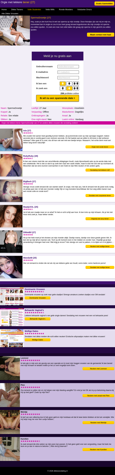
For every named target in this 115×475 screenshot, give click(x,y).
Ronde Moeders (66, 9)
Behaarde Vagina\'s (37, 319)
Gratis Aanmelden (104, 3)
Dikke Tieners (17, 9)
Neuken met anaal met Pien (98, 396)
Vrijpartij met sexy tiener (100, 219)
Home (4, 9)
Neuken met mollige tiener (99, 246)
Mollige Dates (37, 340)
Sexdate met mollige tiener (100, 267)
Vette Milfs (50, 9)
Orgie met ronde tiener (100, 147)
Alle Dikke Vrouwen (9, 13)
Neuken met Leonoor (98, 369)
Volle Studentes (34, 9)
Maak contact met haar (100, 35)
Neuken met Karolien (98, 450)
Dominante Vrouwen (37, 298)
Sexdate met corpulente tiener (100, 195)
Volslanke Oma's (84, 9)
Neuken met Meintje (98, 423)
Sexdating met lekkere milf (100, 170)
